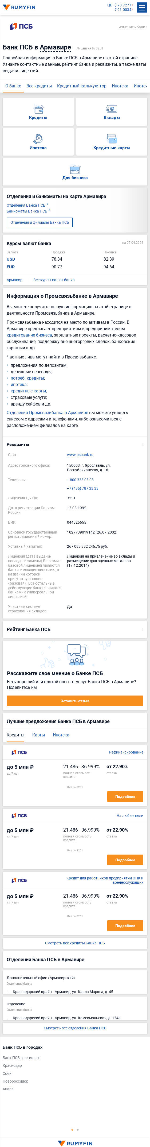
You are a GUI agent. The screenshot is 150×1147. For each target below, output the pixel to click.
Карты (38, 735)
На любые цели (130, 815)
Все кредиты (39, 86)
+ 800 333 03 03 (80, 480)
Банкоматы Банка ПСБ (28, 211)
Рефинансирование (126, 752)
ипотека (19, 384)
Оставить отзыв (75, 701)
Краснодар (12, 1065)
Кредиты (15, 735)
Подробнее (125, 796)
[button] (75, 445)
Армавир (14, 280)
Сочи (7, 1073)
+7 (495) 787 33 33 (82, 488)
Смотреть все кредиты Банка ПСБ (75, 943)
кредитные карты (28, 390)
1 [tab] (72, 1129)
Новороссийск (15, 1081)
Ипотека (120, 86)
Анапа (8, 1089)
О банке (13, 86)
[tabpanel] (72, 1069)
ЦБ (109, 5)
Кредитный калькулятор (81, 86)
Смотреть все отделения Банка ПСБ (75, 1027)
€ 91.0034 (123, 9)
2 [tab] (77, 1129)
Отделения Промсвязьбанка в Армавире (47, 412)
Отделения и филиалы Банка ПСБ (39, 222)
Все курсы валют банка (54, 280)
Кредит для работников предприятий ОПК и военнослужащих (104, 880)
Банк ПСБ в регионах (21, 1058)
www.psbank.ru (80, 455)
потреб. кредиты (27, 378)
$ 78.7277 (123, 5)
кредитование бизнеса (29, 335)
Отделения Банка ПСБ (27, 205)
